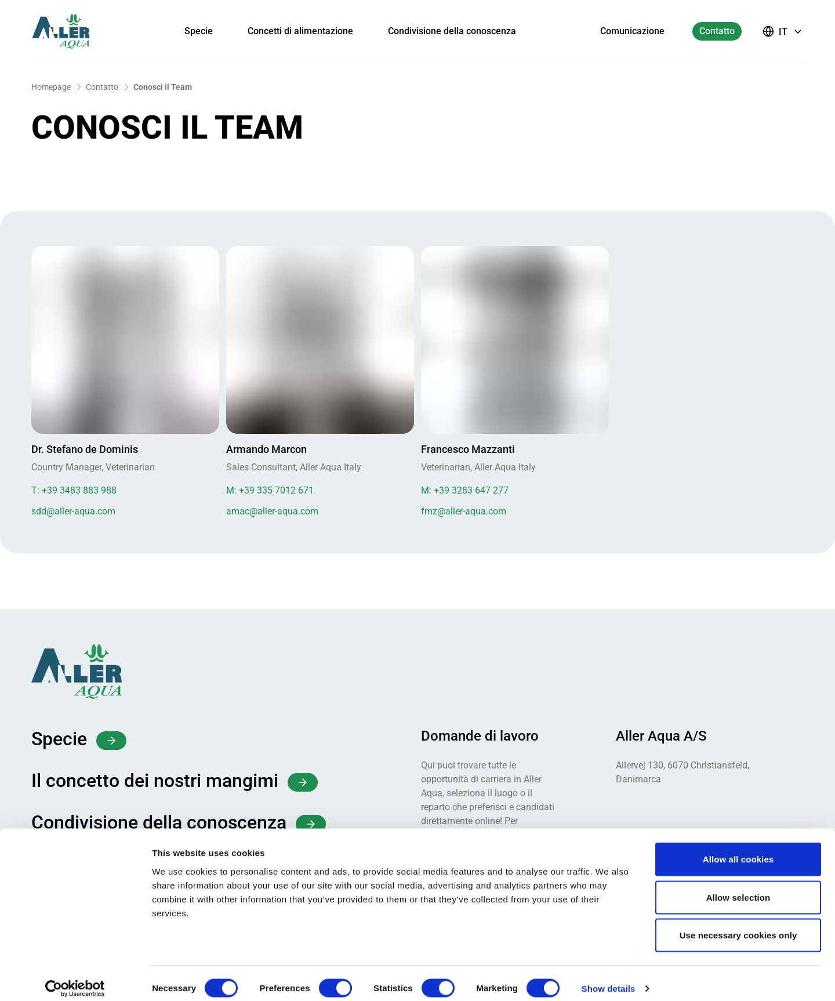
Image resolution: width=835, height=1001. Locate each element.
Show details (609, 978)
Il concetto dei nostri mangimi (174, 781)
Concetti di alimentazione (300, 31)
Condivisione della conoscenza (452, 31)
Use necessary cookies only (738, 925)
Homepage (51, 87)
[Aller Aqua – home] (76, 31)
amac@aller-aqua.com (272, 511)
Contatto (717, 31)
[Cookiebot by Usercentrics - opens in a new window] (75, 978)
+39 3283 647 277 (465, 490)
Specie (198, 31)
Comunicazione (632, 31)
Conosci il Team (162, 87)
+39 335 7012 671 (270, 490)
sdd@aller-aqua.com (73, 511)
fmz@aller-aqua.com (463, 511)
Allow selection (738, 887)
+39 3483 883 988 (74, 490)
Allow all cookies (738, 849)
